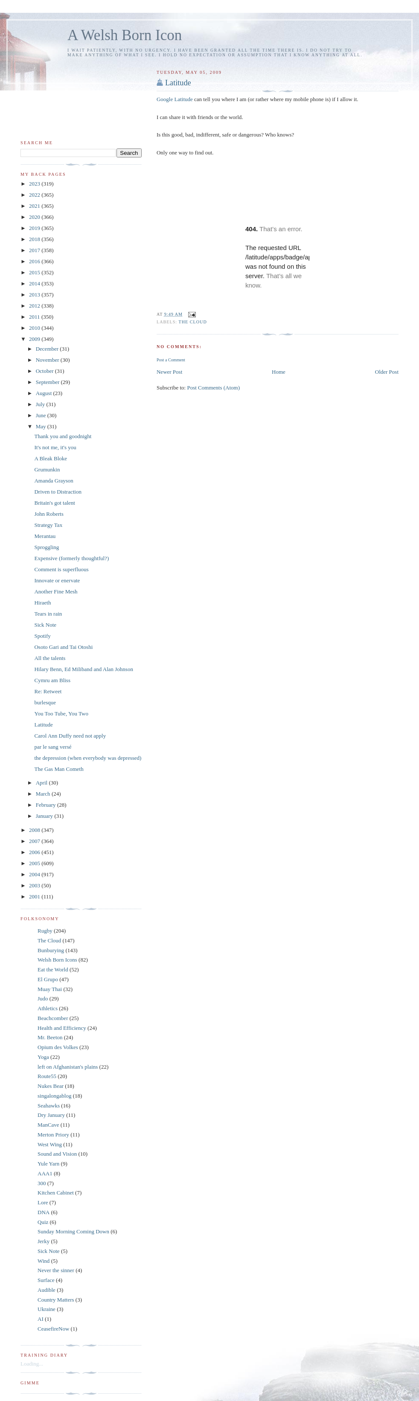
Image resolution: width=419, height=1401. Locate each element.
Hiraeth (42, 602)
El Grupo (48, 979)
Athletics (48, 1008)
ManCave (48, 1125)
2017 (35, 250)
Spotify (42, 636)
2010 (35, 328)
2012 (35, 305)
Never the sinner (56, 1270)
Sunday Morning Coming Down (73, 1231)
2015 (35, 272)
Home (278, 372)
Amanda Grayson (53, 480)
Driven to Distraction (57, 491)
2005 (35, 863)
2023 (35, 183)
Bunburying (51, 950)
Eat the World (53, 969)
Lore (43, 1202)
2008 (35, 830)
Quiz (43, 1222)
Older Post (387, 372)
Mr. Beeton (50, 1037)
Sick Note (45, 625)
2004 (35, 874)
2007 (35, 841)
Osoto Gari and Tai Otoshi (63, 647)
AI (41, 1319)
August (44, 393)
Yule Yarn (48, 1163)
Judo (43, 998)
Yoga (43, 1057)
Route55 (47, 1076)
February (46, 805)
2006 (35, 852)
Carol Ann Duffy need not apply (70, 735)
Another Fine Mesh (55, 591)
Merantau (44, 536)
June (41, 415)
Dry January (51, 1115)
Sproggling (46, 547)
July (41, 404)
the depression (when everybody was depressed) (87, 758)
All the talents (49, 658)
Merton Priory (53, 1134)
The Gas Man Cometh (58, 769)
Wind (43, 1261)
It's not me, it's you (55, 447)
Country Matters (56, 1299)
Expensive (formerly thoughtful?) (71, 558)
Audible (46, 1290)
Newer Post (169, 372)
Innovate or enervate (57, 580)
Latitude (178, 82)
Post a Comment (171, 360)
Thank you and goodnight (62, 436)
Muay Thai (50, 989)
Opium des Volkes (58, 1047)
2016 (35, 261)
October (45, 371)
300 (42, 1183)
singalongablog (54, 1096)
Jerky (43, 1241)
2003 (35, 885)
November (48, 360)
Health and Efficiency (62, 1028)
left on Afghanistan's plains (68, 1067)
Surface (46, 1280)
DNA (43, 1212)
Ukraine (46, 1309)
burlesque (45, 702)
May (41, 426)
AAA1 (45, 1173)
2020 (35, 217)
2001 (35, 896)
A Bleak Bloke (50, 458)
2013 (35, 294)
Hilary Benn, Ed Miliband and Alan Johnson (83, 669)
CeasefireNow (53, 1328)
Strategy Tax (48, 525)
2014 (35, 283)
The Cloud (193, 322)
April (42, 782)
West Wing (50, 1144)
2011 (35, 317)
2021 (35, 206)
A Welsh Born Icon (124, 35)
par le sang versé (52, 747)
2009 (35, 339)
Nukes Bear (51, 1086)
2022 (35, 195)
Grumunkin (47, 469)
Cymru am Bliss (52, 680)
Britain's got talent (54, 503)
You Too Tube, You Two (61, 713)
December (48, 349)
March (44, 794)
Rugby (45, 930)
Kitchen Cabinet (56, 1192)
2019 (35, 228)
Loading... (31, 1363)
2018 (35, 239)
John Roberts (48, 514)
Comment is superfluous (61, 569)
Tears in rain (48, 613)
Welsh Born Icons (57, 959)
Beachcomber (53, 1018)
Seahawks (49, 1105)
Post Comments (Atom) (213, 387)
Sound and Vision (57, 1154)
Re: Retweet (47, 691)
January (45, 816)
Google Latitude (175, 99)
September (48, 382)
